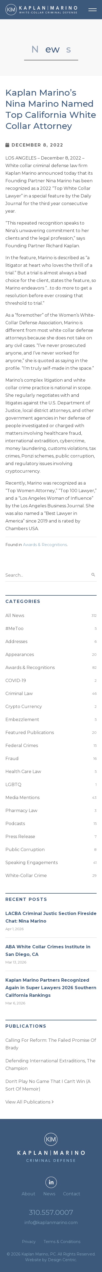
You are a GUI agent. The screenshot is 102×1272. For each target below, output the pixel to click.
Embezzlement (22, 719)
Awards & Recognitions (45, 544)
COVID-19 (15, 680)
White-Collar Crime (26, 875)
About (28, 1193)
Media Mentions (22, 797)
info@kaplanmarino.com (51, 1222)
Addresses (16, 641)
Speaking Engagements (31, 862)
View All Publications (29, 1102)
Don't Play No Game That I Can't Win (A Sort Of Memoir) (47, 1085)
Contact (71, 1193)
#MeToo (14, 628)
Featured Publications (29, 732)
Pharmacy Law (21, 810)
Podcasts (15, 823)
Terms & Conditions (62, 1241)
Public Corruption (25, 849)
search (93, 574)
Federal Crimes (21, 745)
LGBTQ (13, 784)
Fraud (12, 758)
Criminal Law (19, 693)
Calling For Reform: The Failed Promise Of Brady (50, 1044)
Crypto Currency (23, 706)
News (49, 1193)
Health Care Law (23, 771)
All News (14, 615)
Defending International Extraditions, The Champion (50, 1064)
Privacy (29, 1241)
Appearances (19, 654)
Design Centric (62, 1259)
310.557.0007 (51, 1212)
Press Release (20, 836)
